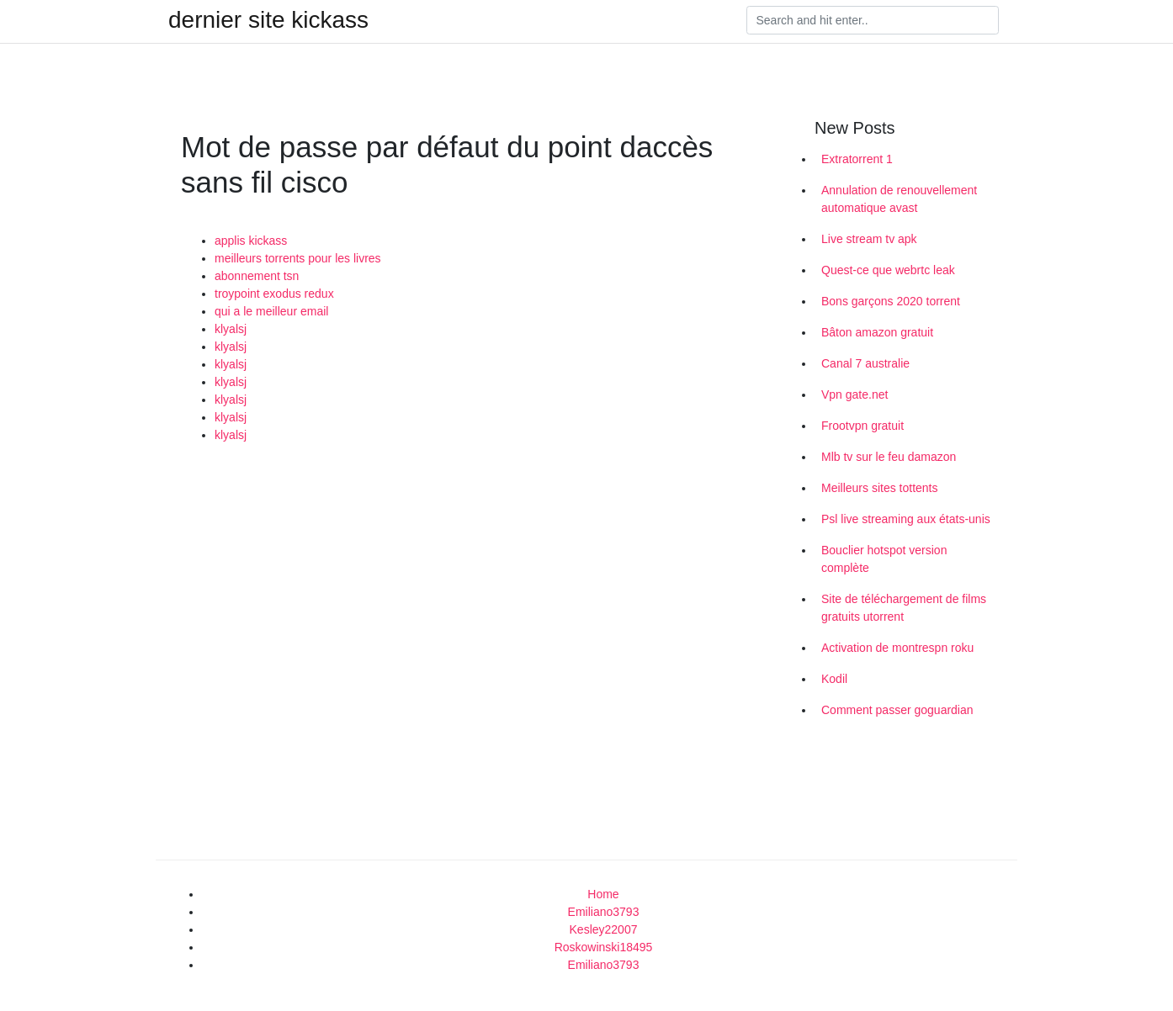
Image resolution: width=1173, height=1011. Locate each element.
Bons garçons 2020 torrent (890, 301)
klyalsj (231, 329)
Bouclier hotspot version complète (884, 558)
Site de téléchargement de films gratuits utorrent (903, 607)
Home (602, 894)
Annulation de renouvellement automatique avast (899, 198)
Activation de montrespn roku (897, 647)
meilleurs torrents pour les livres (298, 258)
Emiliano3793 (604, 911)
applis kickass (251, 240)
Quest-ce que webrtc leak (888, 270)
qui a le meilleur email (271, 311)
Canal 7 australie (865, 363)
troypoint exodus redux (274, 293)
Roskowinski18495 (604, 947)
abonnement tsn (257, 276)
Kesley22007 (604, 929)
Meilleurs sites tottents (879, 488)
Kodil (834, 678)
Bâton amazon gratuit (877, 332)
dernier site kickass (268, 20)
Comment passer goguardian (897, 710)
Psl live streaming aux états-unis (905, 519)
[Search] (872, 20)
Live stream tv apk (869, 239)
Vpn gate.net (854, 394)
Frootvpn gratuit (862, 425)
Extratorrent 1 (857, 159)
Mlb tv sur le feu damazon (888, 456)
